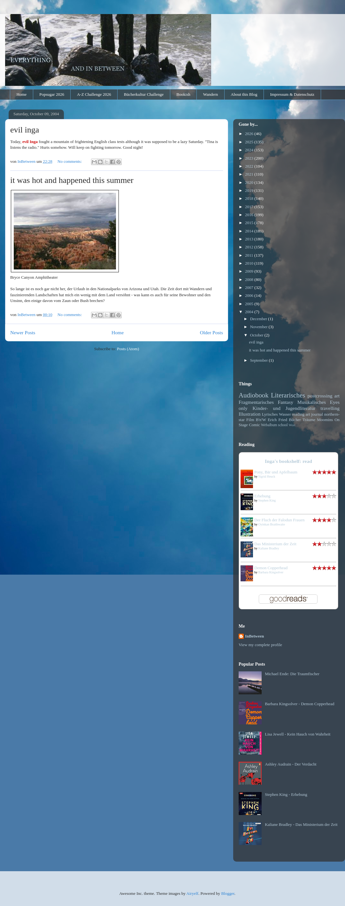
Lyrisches (270, 414)
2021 (249, 174)
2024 (249, 149)
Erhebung (262, 496)
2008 (249, 279)
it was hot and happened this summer (72, 180)
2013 (249, 239)
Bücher (295, 419)
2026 (249, 133)
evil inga (24, 129)
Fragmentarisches (256, 402)
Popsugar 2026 (51, 94)
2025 (249, 142)
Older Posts (211, 332)
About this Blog (244, 94)
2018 (249, 198)
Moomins (325, 419)
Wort (292, 425)
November (259, 326)
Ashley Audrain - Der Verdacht (291, 764)
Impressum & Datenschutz (292, 94)
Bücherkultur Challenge (144, 94)
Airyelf (192, 893)
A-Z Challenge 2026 (94, 94)
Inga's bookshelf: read (288, 461)
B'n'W (261, 419)
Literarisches (288, 395)
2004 (249, 311)
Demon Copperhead (271, 567)
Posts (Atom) (128, 348)
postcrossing (320, 395)
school (283, 425)
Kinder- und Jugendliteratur (284, 408)
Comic (254, 424)
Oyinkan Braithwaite (271, 524)
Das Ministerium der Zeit (275, 543)
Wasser (285, 414)
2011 (249, 255)
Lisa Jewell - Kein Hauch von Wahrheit (297, 734)
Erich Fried (277, 419)
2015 (249, 222)
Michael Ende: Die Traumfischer (292, 673)
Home (22, 94)
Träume (309, 419)
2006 (249, 295)
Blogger (227, 893)
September (259, 360)
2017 (249, 206)
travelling (330, 408)
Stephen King (267, 500)
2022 (249, 166)
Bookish (183, 94)
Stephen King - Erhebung (286, 794)
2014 (249, 231)
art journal (314, 414)
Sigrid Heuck (266, 476)
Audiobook (254, 395)
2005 (249, 303)
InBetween (254, 636)
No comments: (70, 161)
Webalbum (269, 425)
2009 (249, 271)
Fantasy (286, 402)
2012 (249, 247)
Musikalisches (311, 402)
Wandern (210, 94)
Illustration (249, 414)
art (337, 395)
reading (298, 414)
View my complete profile (260, 644)
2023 (249, 158)
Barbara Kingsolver (271, 572)
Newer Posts (22, 332)
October (257, 335)
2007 (249, 287)
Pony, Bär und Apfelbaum (275, 472)
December (259, 318)
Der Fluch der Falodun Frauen (279, 519)
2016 (249, 214)
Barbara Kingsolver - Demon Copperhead (299, 703)
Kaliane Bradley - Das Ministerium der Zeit (301, 824)
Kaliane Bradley (268, 548)
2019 (249, 190)
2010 (249, 263)
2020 (249, 182)
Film (250, 419)
